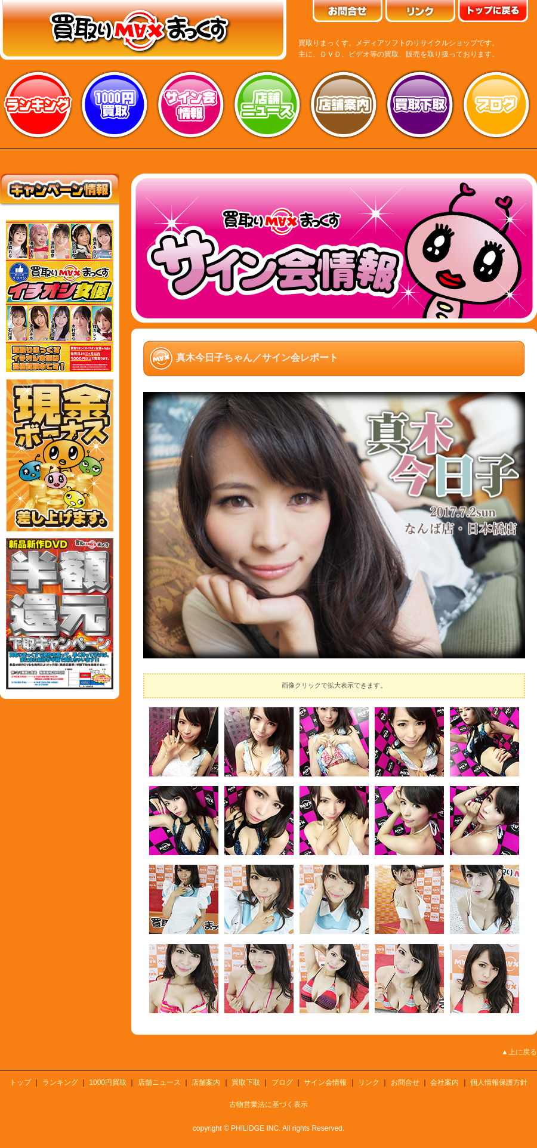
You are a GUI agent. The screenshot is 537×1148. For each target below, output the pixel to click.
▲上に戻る (519, 1052)
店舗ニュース (267, 104)
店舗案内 (343, 104)
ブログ (496, 104)
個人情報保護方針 (498, 1082)
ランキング (38, 104)
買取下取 (246, 1082)
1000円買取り (114, 104)
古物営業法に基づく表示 (268, 1104)
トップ (20, 1082)
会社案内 (444, 1082)
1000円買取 (107, 1082)
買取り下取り (420, 104)
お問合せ (405, 1082)
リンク (368, 1082)
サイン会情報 (191, 104)
